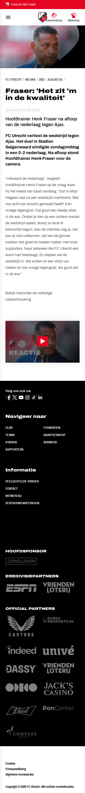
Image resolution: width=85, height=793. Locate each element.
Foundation (52, 428)
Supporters (14, 449)
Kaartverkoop (55, 435)
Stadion (11, 442)
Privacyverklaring (15, 769)
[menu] (8, 17)
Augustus (55, 79)
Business (50, 442)
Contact (11, 488)
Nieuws (30, 79)
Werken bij (13, 496)
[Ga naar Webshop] (74, 17)
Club (8, 428)
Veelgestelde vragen (22, 481)
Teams (10, 435)
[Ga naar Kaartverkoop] (54, 17)
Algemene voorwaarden (19, 774)
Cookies (10, 763)
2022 (41, 79)
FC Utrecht (13, 79)
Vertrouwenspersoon (22, 503)
